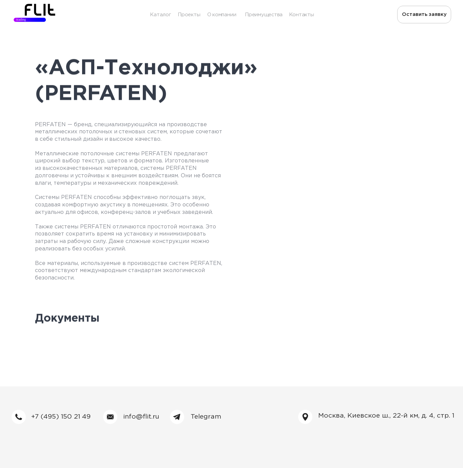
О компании (221, 15)
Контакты (301, 15)
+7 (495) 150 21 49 (61, 417)
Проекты (189, 15)
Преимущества (264, 15)
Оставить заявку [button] (424, 14)
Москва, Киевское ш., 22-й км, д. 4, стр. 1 (386, 416)
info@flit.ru (141, 417)
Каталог (160, 15)
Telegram (206, 417)
